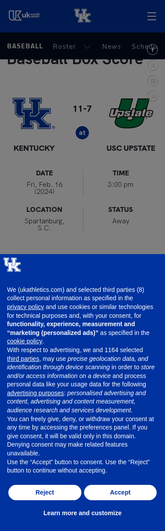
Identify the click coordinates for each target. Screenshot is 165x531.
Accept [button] (120, 492)
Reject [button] (45, 492)
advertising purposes (35, 392)
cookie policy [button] (24, 341)
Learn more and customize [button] (82, 512)
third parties (23, 358)
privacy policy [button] (25, 306)
